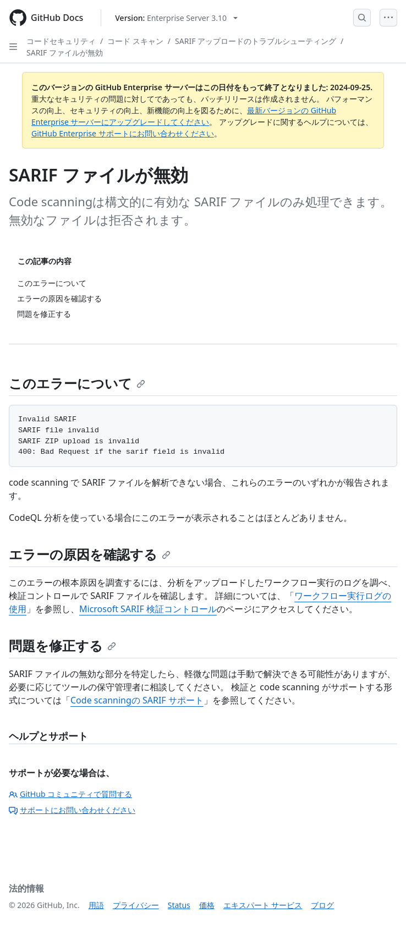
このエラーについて (77, 383)
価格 (207, 905)
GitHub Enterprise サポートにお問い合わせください (122, 133)
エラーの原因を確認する (90, 554)
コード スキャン (135, 41)
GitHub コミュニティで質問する (70, 794)
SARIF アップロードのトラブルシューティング (255, 41)
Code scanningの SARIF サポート (137, 700)
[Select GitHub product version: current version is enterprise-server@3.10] (176, 17)
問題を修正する (62, 645)
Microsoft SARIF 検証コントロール (148, 609)
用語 (96, 905)
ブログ (322, 905)
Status (179, 905)
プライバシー (136, 905)
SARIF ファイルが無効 (64, 52)
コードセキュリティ (61, 41)
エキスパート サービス (263, 905)
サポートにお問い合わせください (72, 810)
